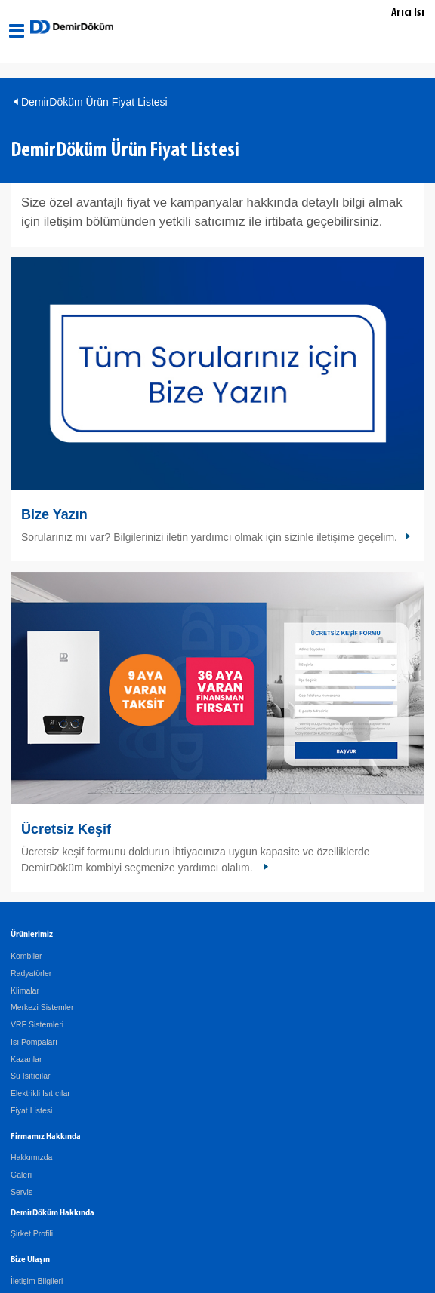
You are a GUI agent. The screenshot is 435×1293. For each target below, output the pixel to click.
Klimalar (25, 990)
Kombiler (26, 955)
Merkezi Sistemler (42, 1007)
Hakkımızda (31, 1157)
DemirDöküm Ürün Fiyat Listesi (94, 102)
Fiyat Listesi (31, 1110)
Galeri (21, 1174)
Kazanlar (26, 1059)
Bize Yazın (54, 514)
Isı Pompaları (34, 1041)
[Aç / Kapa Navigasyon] (17, 31)
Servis (21, 1191)
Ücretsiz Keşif (66, 829)
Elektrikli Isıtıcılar (40, 1093)
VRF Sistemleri (37, 1024)
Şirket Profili (32, 1233)
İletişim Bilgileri (37, 1280)
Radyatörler (31, 973)
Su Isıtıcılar (31, 1075)
